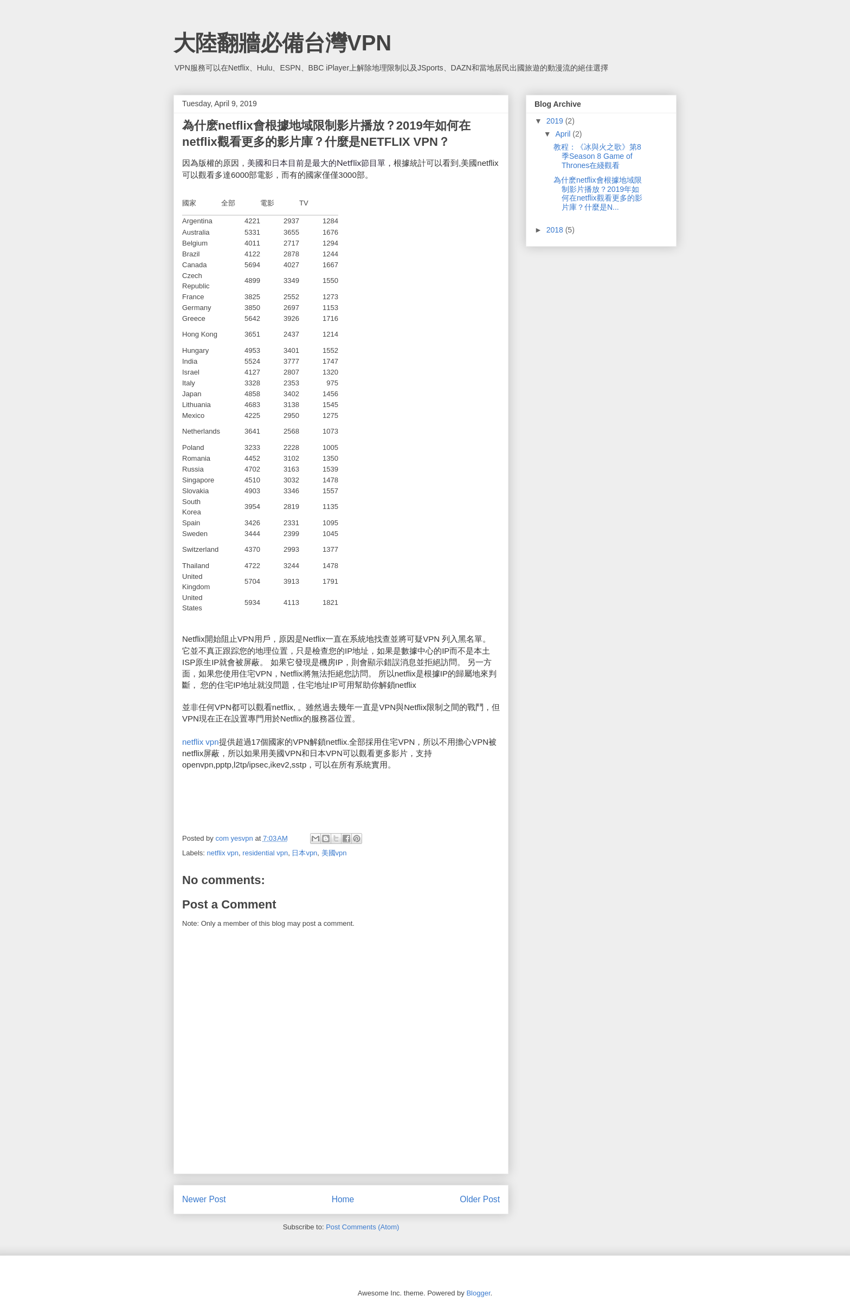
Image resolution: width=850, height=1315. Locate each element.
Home (343, 1199)
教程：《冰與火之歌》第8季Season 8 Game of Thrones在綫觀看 (597, 156)
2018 (555, 229)
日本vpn (304, 853)
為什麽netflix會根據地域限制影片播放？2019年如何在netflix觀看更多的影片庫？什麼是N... (597, 193)
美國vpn (334, 853)
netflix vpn (200, 741)
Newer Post (204, 1199)
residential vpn (265, 853)
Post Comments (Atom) (362, 1227)
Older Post (480, 1199)
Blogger (478, 1293)
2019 (555, 121)
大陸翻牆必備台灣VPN (282, 43)
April (563, 134)
